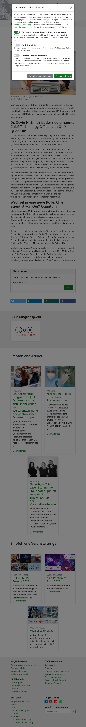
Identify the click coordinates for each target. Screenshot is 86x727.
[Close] (71, 8)
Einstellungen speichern (40, 76)
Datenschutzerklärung (22, 24)
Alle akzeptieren (63, 76)
